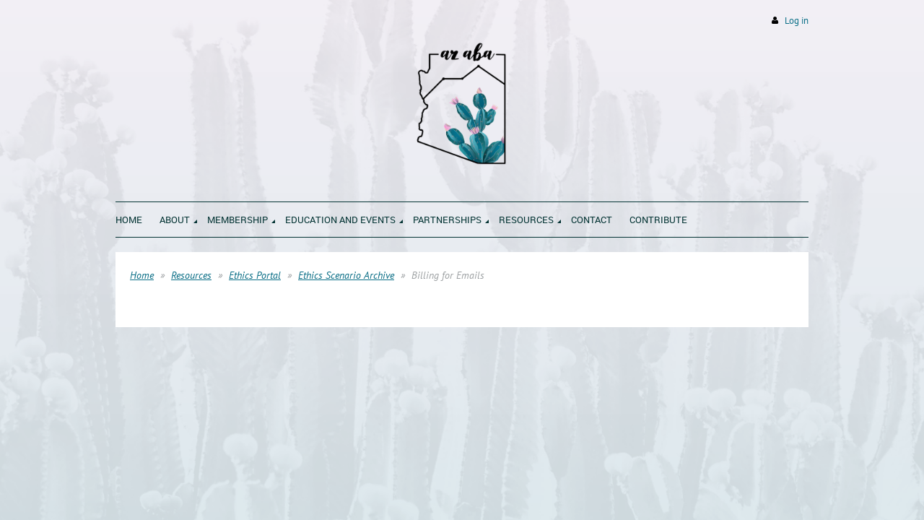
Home (142, 275)
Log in (796, 20)
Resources (191, 275)
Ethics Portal (255, 275)
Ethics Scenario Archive (346, 275)
